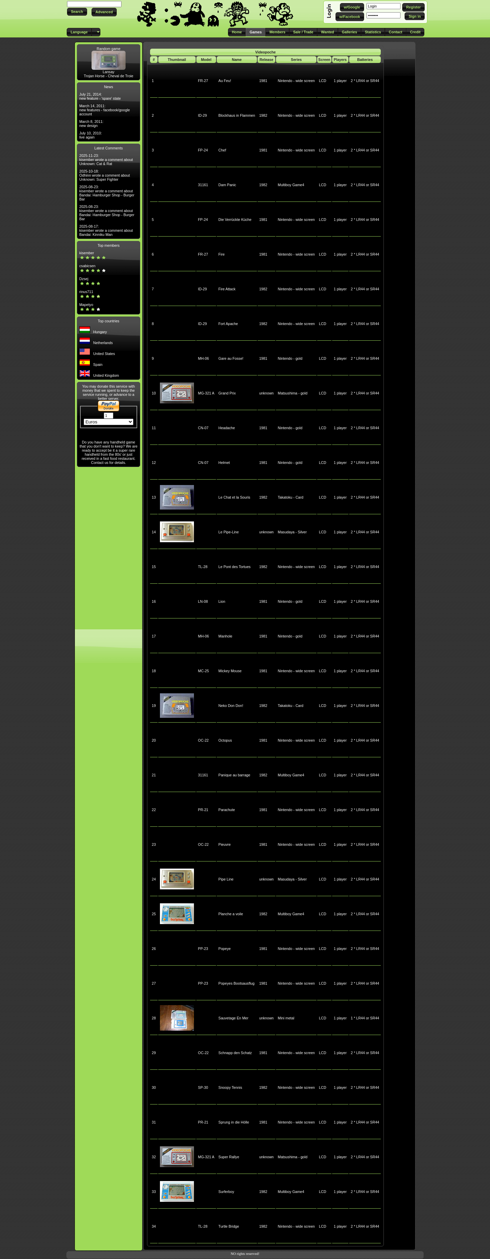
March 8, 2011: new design (91, 123)
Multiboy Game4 (291, 185)
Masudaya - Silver (292, 532)
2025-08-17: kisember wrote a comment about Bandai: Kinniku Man (106, 230)
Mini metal (286, 1018)
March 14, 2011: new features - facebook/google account (104, 110)
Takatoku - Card (290, 497)
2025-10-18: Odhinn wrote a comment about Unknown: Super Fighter (104, 175)
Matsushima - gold (292, 393)
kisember (86, 253)
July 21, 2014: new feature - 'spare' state (100, 96)
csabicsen (87, 266)
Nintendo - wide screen (296, 81)
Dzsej (83, 279)
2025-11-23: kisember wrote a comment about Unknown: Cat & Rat (106, 160)
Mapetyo (86, 305)
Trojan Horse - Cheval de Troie (108, 76)
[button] (77, 12)
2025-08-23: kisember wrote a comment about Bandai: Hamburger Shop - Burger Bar (106, 193)
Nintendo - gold (290, 358)
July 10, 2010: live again (90, 135)
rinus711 (86, 292)
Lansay (108, 72)
